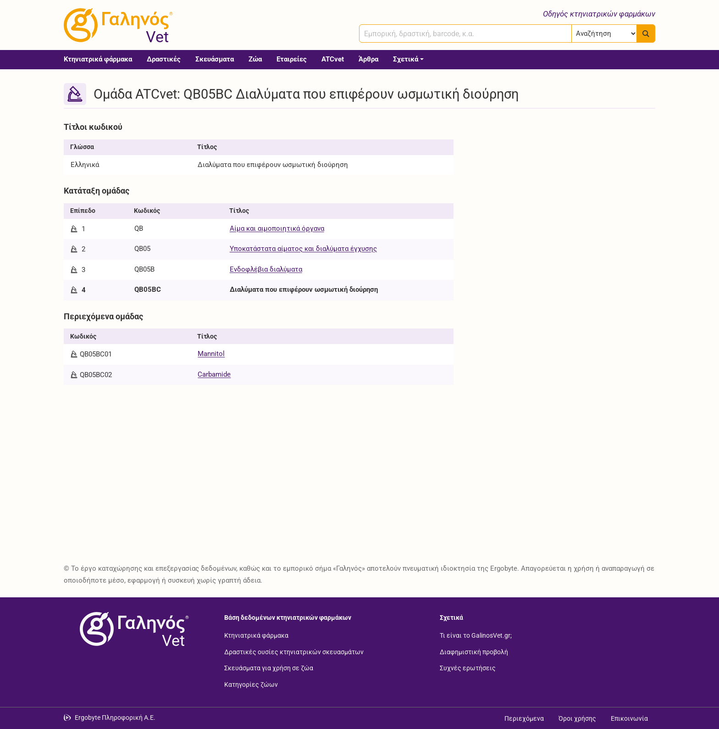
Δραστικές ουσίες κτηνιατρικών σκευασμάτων (294, 651)
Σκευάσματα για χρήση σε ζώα (268, 668)
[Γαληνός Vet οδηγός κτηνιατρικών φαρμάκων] (116, 25)
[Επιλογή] (604, 33)
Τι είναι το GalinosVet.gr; (476, 635)
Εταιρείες (292, 59)
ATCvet (332, 59)
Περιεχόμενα (524, 718)
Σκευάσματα (214, 59)
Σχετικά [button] (405, 59)
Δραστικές (164, 59)
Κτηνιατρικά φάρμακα (98, 59)
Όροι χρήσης (577, 718)
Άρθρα (368, 59)
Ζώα (255, 59)
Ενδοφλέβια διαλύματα (266, 269)
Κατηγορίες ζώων (251, 684)
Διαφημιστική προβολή (474, 651)
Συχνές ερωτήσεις (468, 668)
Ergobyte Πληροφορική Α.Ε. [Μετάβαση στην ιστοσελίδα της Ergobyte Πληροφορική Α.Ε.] (115, 717)
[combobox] (465, 33)
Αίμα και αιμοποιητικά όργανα (277, 228)
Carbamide (214, 374)
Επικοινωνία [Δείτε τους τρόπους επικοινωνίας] (629, 718)
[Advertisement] (561, 182)
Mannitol (211, 354)
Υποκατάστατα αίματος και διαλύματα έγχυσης (303, 249)
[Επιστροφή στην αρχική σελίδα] (132, 629)
